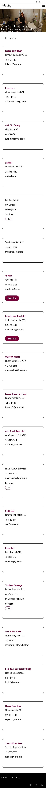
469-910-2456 (11, 284)
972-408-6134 (11, 365)
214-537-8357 (10, 204)
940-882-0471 (11, 440)
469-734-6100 (11, 59)
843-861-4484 (11, 325)
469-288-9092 (11, 134)
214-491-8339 (10, 640)
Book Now (12, 298)
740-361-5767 (10, 97)
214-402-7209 (11, 714)
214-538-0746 (11, 473)
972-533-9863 (11, 752)
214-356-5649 (11, 171)
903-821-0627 (11, 247)
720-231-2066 (11, 402)
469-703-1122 (10, 519)
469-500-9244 (11, 594)
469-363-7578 (11, 556)
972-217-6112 (10, 677)
